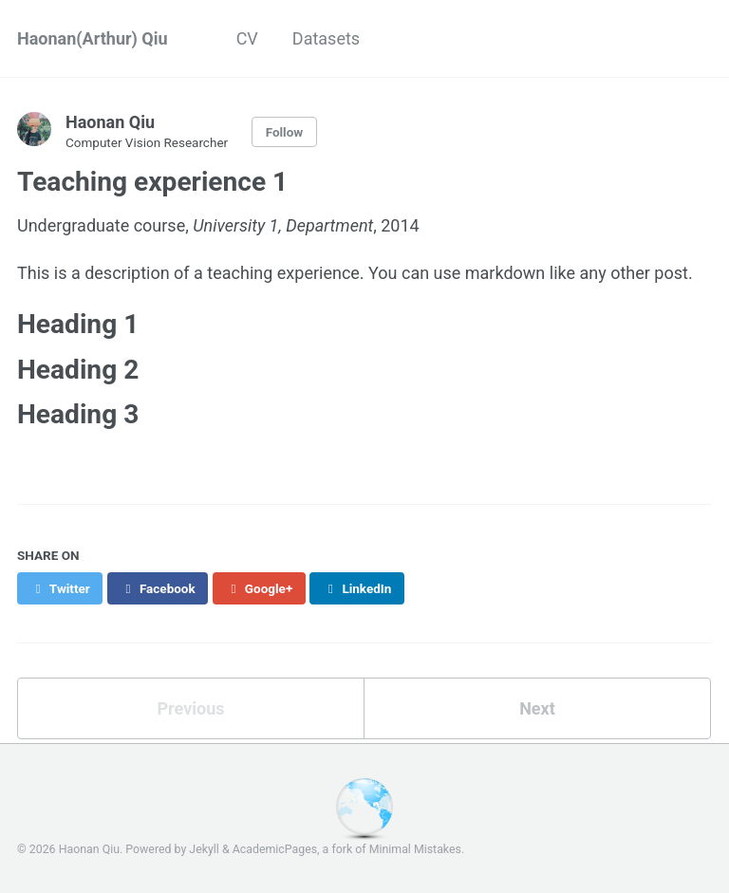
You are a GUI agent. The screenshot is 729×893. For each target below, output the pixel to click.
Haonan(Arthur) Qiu (92, 38)
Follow (285, 132)
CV (247, 38)
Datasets (326, 38)
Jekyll (204, 849)
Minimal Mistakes (415, 849)
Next (537, 708)
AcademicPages (275, 849)
